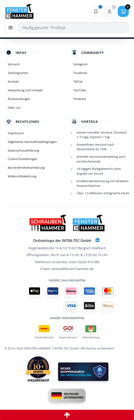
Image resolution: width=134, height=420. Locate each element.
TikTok (78, 81)
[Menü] (10, 27)
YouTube (79, 90)
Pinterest (79, 99)
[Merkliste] (95, 11)
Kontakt (13, 81)
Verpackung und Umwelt (25, 90)
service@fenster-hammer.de (72, 269)
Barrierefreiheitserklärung (26, 167)
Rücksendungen (19, 99)
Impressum (16, 133)
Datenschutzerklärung (23, 150)
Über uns (14, 107)
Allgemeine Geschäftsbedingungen (32, 142)
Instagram (80, 64)
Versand (13, 64)
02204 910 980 (88, 262)
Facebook (80, 73)
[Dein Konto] (109, 11)
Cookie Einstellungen (22, 159)
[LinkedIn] (97, 240)
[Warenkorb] (123, 11)
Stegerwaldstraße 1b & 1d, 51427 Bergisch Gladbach (67, 248)
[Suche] (74, 27)
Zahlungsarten (18, 73)
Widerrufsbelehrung (22, 176)
